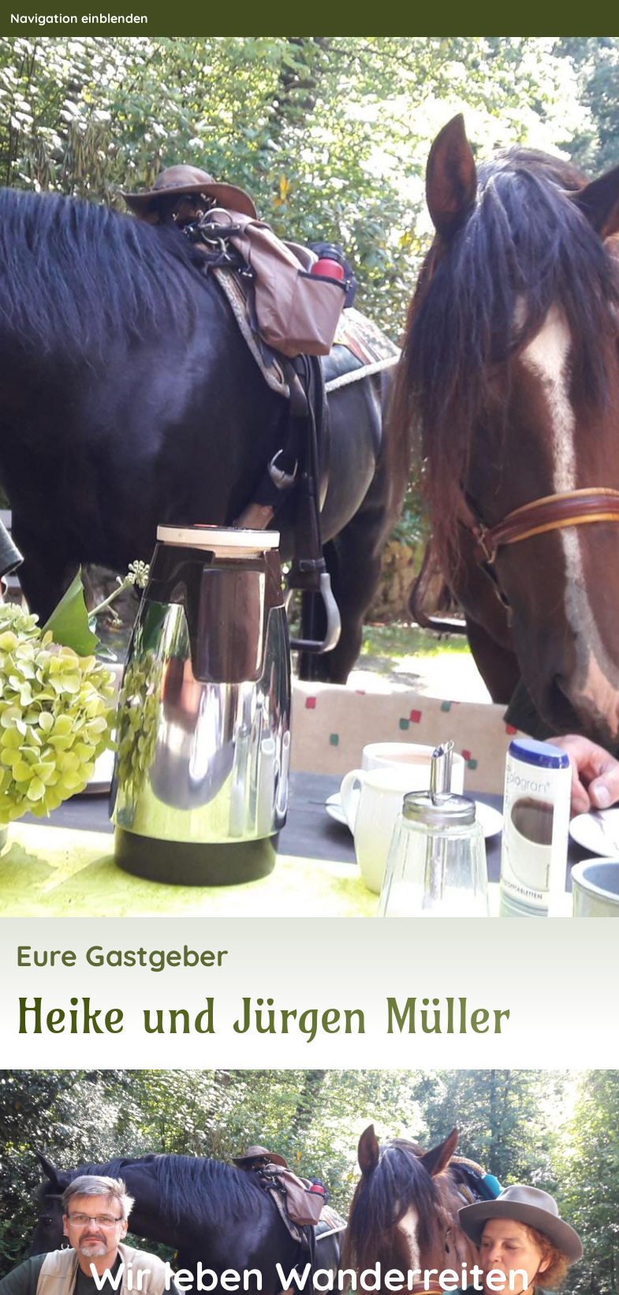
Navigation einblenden (79, 18)
